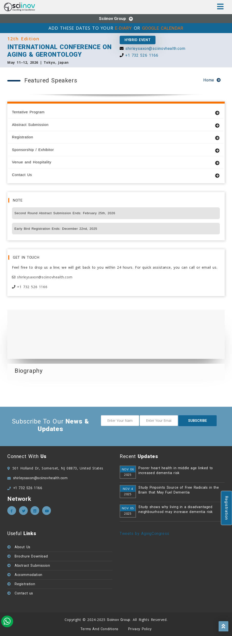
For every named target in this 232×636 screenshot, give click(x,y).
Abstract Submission (116, 125)
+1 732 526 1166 (141, 55)
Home (208, 80)
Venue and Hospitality (116, 162)
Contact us (24, 593)
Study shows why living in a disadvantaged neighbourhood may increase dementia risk (175, 509)
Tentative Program (116, 112)
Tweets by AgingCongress (144, 533)
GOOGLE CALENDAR (163, 28)
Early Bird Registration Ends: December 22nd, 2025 (55, 228)
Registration (116, 137)
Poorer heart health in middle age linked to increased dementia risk (175, 470)
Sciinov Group (112, 18)
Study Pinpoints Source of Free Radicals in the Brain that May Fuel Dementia (178, 490)
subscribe (197, 421)
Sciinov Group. (119, 620)
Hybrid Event (138, 40)
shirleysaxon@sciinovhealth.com (155, 48)
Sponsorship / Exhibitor (116, 150)
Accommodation (28, 575)
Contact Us (116, 175)
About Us (22, 547)
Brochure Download (31, 556)
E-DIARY (123, 28)
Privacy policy (140, 629)
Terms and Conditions (99, 629)
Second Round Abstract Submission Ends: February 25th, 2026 (64, 213)
